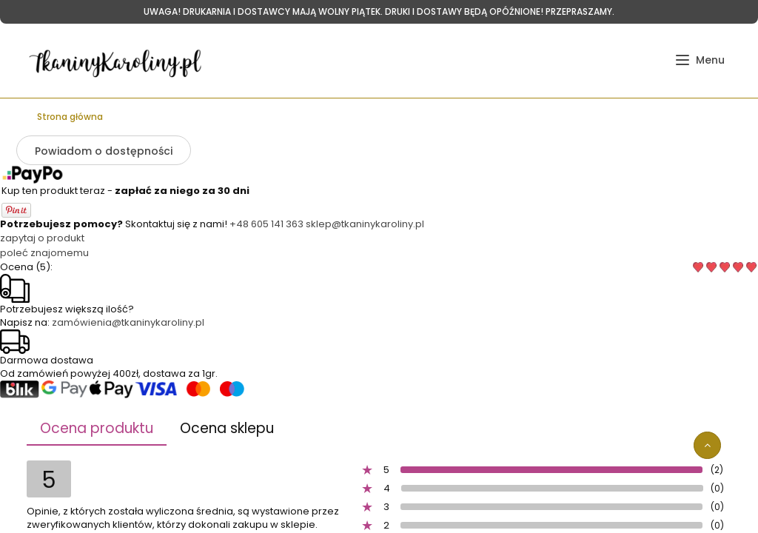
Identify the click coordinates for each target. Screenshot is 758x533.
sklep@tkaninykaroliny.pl (365, 224)
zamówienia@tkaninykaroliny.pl (128, 322)
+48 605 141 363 (266, 224)
